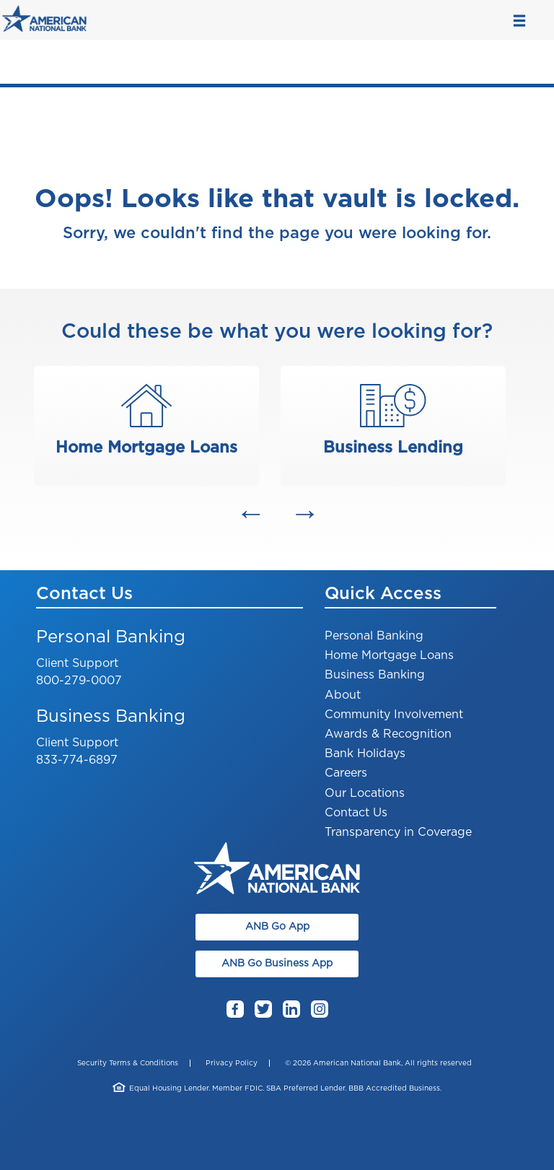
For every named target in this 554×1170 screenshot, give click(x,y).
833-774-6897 (77, 760)
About (343, 695)
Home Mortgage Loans (389, 655)
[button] (249, 513)
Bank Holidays (365, 753)
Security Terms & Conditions (127, 1063)
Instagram (319, 1010)
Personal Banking (374, 636)
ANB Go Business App (277, 964)
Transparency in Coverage (398, 832)
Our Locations (365, 793)
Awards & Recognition (388, 734)
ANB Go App (277, 927)
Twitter (263, 1010)
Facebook (235, 1010)
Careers (346, 773)
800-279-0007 (79, 680)
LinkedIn (291, 1010)
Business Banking (375, 675)
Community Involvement (394, 714)
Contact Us (356, 812)
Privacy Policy (232, 1063)
